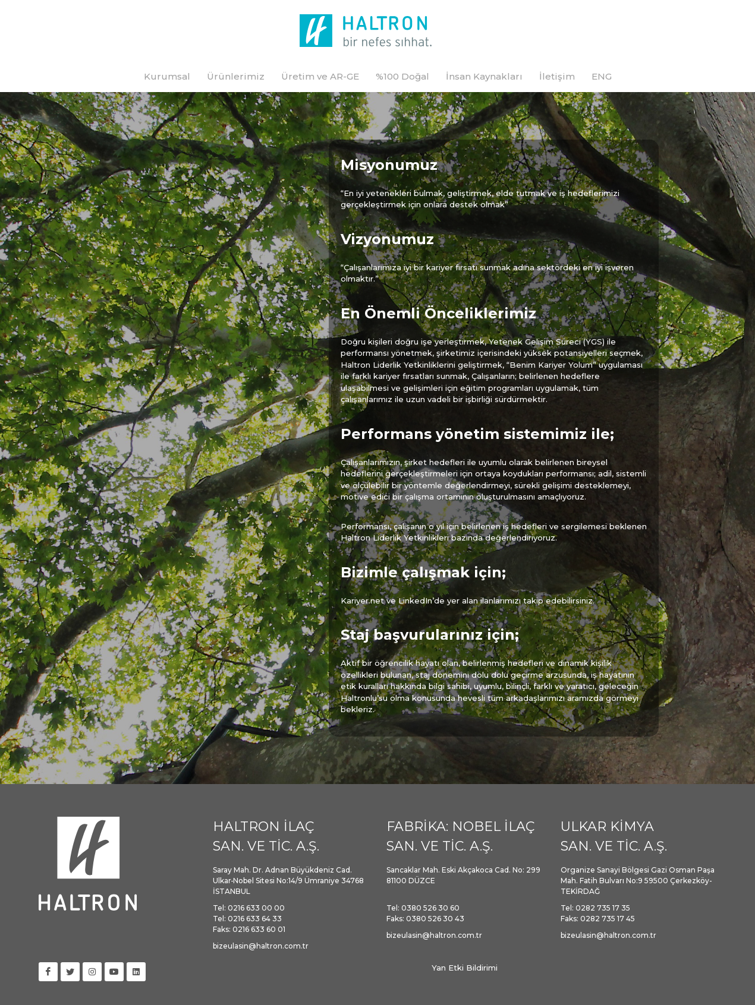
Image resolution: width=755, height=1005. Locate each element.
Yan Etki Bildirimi (465, 967)
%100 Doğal (402, 76)
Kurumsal (167, 76)
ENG (602, 76)
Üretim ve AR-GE (320, 76)
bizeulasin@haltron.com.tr (261, 945)
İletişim (557, 76)
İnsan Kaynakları (484, 76)
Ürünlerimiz (236, 76)
